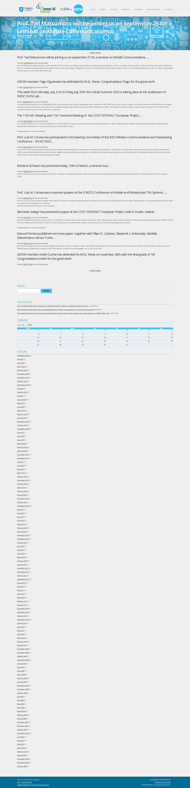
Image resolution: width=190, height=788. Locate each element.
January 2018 (21, 451)
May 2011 (20, 590)
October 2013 (22, 502)
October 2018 (22, 425)
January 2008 (21, 719)
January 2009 (21, 682)
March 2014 (21, 488)
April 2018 (20, 440)
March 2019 (21, 411)
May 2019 (20, 403)
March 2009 (21, 675)
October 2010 (22, 616)
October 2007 (22, 730)
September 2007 (23, 733)
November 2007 (22, 726)
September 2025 (23, 356)
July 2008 (20, 697)
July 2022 (20, 396)
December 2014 (22, 480)
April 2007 (20, 744)
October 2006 (22, 766)
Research (126, 9)
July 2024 (20, 389)
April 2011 (20, 594)
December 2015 (22, 455)
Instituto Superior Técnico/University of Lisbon (33, 785)
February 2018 (22, 447)
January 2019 (21, 418)
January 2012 (21, 565)
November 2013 (22, 499)
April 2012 (20, 554)
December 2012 (22, 535)
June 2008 (20, 700)
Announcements (153, 9)
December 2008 (22, 686)
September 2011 (23, 579)
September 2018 (23, 429)
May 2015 (20, 469)
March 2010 (21, 638)
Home (92, 9)
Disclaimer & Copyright (163, 782)
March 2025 (21, 367)
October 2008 (22, 693)
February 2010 (22, 642)
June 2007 (20, 737)
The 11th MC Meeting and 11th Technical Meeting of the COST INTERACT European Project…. (79, 115)
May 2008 (20, 704)
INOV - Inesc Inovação (24, 782)
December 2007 (22, 722)
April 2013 (20, 521)
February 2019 (22, 414)
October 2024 (22, 381)
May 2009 (20, 667)
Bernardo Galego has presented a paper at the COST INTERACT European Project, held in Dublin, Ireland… (86, 211)
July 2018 (20, 433)
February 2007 (22, 752)
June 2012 (20, 546)
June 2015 (20, 466)
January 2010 (21, 645)
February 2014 (22, 491)
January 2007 (21, 755)
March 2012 (21, 557)
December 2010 (22, 609)
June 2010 (20, 627)
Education (138, 9)
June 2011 (20, 587)
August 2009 (21, 664)
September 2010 (23, 620)
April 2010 (20, 634)
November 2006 (22, 763)
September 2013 (23, 506)
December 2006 (22, 759)
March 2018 (21, 444)
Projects (113, 9)
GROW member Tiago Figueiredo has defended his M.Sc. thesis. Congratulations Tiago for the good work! (86, 81)
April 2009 (20, 671)
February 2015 (22, 477)
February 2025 (22, 370)
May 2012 (20, 550)
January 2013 (21, 532)
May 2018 (20, 436)
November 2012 (22, 539)
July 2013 (20, 510)
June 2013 (20, 513)
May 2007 (20, 741)
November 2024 (22, 378)
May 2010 (20, 631)
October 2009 (22, 656)
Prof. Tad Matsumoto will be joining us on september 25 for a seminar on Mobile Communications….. (83, 57)
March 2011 (21, 598)
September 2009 (23, 660)
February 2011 (22, 601)
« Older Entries (95, 52)
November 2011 (22, 572)
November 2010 (22, 612)
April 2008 (20, 708)
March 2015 (21, 473)
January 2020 (21, 400)
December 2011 (22, 568)
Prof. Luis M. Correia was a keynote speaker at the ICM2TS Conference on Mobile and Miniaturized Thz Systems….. (92, 192)
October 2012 (22, 543)
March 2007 (21, 748)
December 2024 (22, 374)
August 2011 (21, 583)
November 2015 (22, 458)
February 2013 (22, 528)
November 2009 (22, 653)
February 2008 (22, 715)
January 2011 (21, 605)
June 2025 (20, 363)
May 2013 (20, 517)
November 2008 (22, 689)
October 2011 (22, 576)
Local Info (168, 9)
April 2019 (20, 407)
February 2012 (22, 561)
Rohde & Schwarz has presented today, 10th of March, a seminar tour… (63, 165)
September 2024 (23, 385)
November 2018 (22, 422)
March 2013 (21, 524)
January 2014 (21, 495)
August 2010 (21, 623)
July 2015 (20, 462)
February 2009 (22, 678)
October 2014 (22, 484)
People (103, 9)
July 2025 (20, 359)
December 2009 (22, 649)
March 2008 (21, 711)
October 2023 (22, 392)
